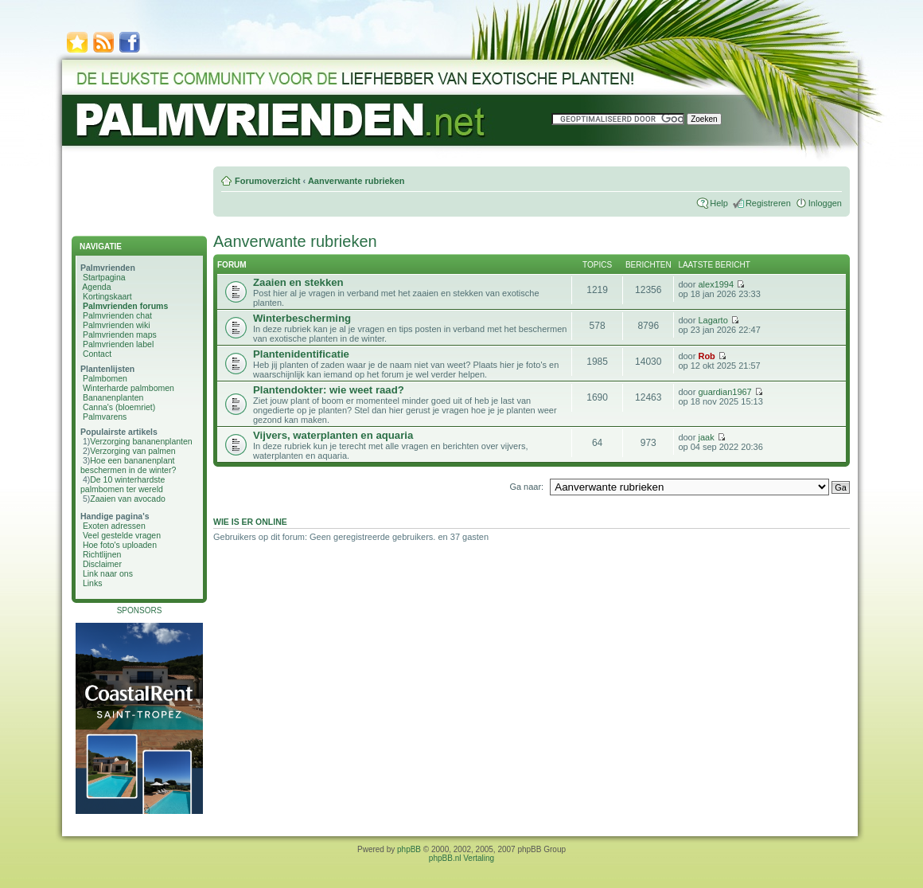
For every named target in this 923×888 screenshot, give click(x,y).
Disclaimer (102, 564)
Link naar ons (108, 573)
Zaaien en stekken (298, 282)
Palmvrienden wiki (116, 325)
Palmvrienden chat (117, 315)
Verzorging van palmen (132, 451)
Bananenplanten (113, 397)
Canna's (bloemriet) (119, 407)
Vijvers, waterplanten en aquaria (333, 435)
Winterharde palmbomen (128, 388)
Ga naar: (526, 486)
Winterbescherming (302, 318)
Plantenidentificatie (301, 354)
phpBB (409, 849)
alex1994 (716, 284)
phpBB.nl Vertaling (461, 858)
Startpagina (104, 277)
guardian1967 (724, 392)
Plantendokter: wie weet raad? (328, 390)
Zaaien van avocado (128, 498)
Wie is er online (250, 521)
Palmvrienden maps (120, 334)
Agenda (96, 286)
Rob (706, 356)
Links (93, 583)
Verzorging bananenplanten (141, 441)
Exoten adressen (114, 525)
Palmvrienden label (118, 344)
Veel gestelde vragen (122, 535)
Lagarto (712, 320)
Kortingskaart (107, 296)
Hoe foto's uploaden (120, 545)
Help (719, 203)
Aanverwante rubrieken (356, 181)
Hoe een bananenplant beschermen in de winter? (128, 465)
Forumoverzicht (268, 181)
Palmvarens (105, 416)
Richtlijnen (102, 554)
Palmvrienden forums (125, 306)
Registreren (768, 203)
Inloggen (825, 203)
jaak (706, 437)
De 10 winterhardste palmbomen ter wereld (122, 484)
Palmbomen (105, 378)
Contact (97, 353)
